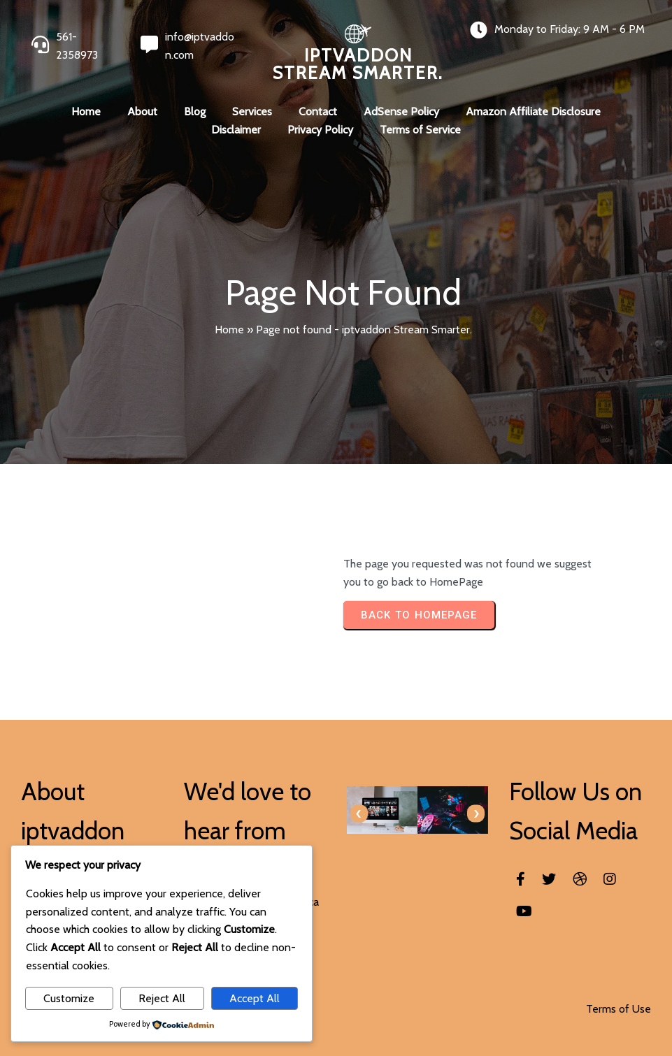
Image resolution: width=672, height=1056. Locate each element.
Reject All (161, 998)
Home (229, 329)
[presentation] (359, 814)
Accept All (254, 998)
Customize (68, 998)
